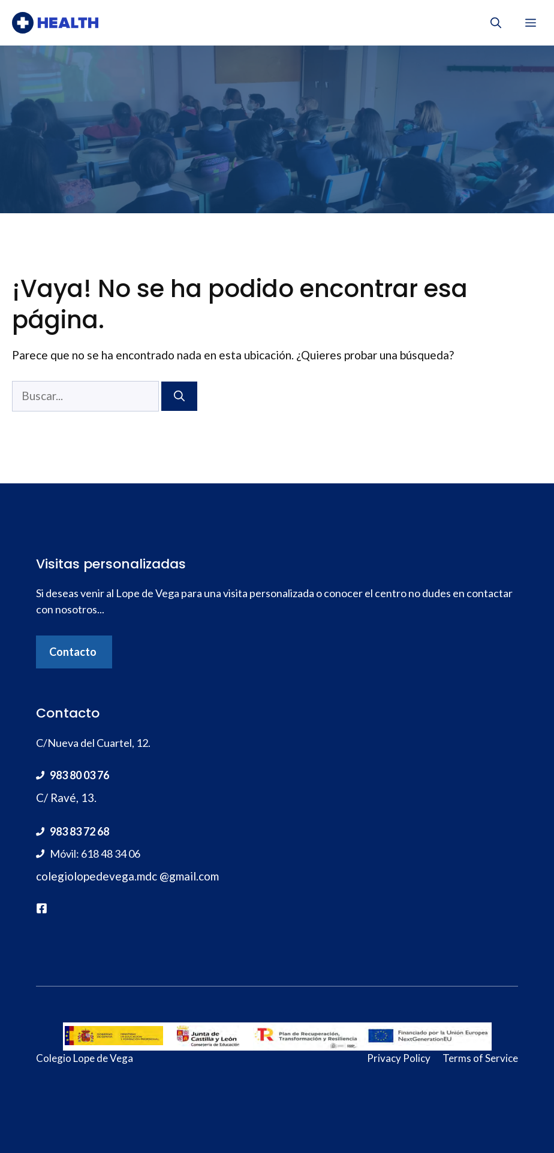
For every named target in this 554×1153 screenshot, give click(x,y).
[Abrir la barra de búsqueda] (495, 23)
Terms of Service (480, 1058)
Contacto (73, 651)
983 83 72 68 (79, 831)
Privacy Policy (398, 1058)
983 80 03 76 (79, 775)
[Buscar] (179, 396)
